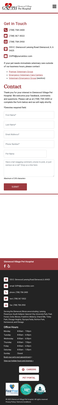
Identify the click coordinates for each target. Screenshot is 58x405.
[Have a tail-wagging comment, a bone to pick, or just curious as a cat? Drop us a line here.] (29, 168)
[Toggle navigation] (54, 6)
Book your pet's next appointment (17, 357)
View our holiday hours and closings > (19, 361)
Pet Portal (29, 377)
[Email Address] (29, 134)
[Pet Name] (25, 154)
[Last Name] (29, 124)
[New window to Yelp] (9, 267)
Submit (15, 187)
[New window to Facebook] (5, 267)
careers (29, 369)
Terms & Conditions (24, 402)
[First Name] (29, 115)
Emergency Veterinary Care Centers (26, 75)
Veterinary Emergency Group (22, 78)
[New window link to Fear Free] (13, 389)
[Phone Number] (29, 144)
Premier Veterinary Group (21, 71)
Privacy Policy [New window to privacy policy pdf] (10, 402)
